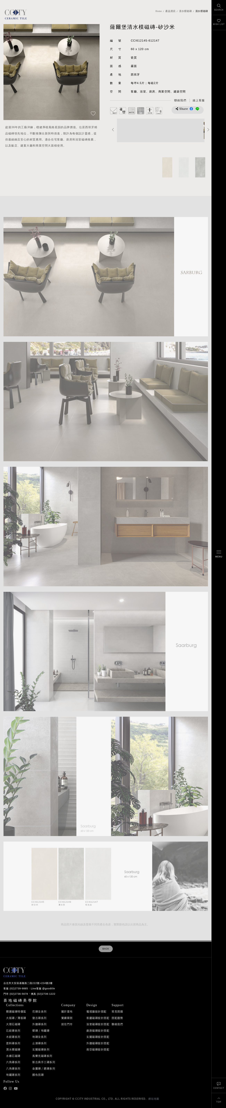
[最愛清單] (219, 22)
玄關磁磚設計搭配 (97, 1037)
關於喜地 (67, 1011)
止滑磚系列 (39, 1043)
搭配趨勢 (117, 1018)
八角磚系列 (13, 1068)
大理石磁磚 (13, 1024)
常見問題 (117, 1011)
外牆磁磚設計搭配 (97, 1043)
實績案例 (67, 1018)
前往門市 (67, 1024)
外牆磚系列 (39, 1024)
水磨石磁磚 (13, 1056)
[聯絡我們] (219, 1085)
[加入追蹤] (93, 113)
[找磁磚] (219, 7)
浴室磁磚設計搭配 (97, 1024)
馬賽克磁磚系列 (42, 1056)
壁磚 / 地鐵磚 (40, 1030)
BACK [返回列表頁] (105, 949)
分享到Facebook (191, 109)
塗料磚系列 (13, 1043)
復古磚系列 (39, 1018)
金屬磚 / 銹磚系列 (43, 1068)
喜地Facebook (5, 1088)
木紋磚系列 (13, 1037)
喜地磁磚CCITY (15, 14)
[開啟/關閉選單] (219, 554)
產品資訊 (170, 11)
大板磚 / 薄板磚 (16, 1018)
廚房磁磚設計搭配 (97, 1030)
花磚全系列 (39, 1011)
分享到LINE (197, 109)
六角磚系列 (13, 1062)
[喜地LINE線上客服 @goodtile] (199, 101)
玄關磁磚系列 (40, 1049)
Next (208, 130)
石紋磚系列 (13, 1030)
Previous (113, 130)
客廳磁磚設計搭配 (97, 1018)
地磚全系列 (39, 1037)
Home (158, 11)
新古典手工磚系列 (43, 1062)
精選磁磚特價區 (16, 1011)
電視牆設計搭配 (96, 1011)
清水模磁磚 (185, 11)
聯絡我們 (117, 1024)
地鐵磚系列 (13, 1075)
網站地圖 (153, 1098)
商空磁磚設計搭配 (97, 1049)
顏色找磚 (38, 1075)
